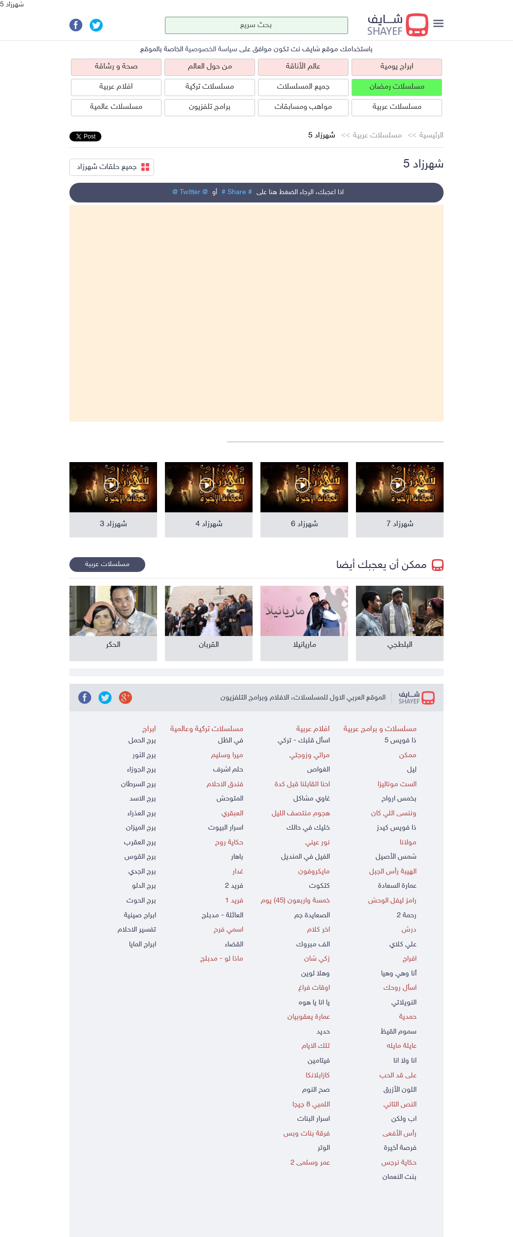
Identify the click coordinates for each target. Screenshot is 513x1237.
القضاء (234, 944)
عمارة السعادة (397, 886)
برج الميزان (141, 828)
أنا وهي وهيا (399, 974)
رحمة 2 (407, 915)
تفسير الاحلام (137, 930)
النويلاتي (404, 1003)
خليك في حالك (308, 828)
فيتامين (319, 1061)
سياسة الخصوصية (211, 49)
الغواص (318, 770)
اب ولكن (404, 1119)
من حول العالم (210, 66)
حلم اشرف (228, 770)
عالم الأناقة (303, 66)
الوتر (324, 1148)
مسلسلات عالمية (116, 107)
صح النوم (316, 1090)
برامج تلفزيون (209, 107)
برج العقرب (140, 842)
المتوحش (230, 799)
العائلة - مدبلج (222, 915)
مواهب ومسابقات (303, 107)
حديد (323, 1032)
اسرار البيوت (225, 828)
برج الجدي (142, 872)
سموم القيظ (399, 1032)
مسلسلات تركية (210, 87)
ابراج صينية (140, 915)
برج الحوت (141, 901)
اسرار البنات (313, 1119)
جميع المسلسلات (303, 87)
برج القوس (140, 857)
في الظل (230, 740)
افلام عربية (116, 87)
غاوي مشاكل (311, 799)
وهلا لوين (315, 974)
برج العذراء (142, 813)
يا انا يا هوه (314, 1003)
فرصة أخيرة (400, 1148)
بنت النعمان (400, 1177)
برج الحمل (142, 740)
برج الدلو (144, 886)
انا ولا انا (405, 1061)
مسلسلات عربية (397, 107)
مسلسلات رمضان (397, 87)
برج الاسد (142, 799)
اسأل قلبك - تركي (304, 740)
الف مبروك (313, 944)
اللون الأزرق (400, 1090)
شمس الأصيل (396, 857)
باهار (237, 857)
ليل (412, 770)
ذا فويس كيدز (397, 828)
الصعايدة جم (312, 915)
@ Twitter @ (190, 192)
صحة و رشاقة (116, 66)
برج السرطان (138, 784)
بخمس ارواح (399, 799)
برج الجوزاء (141, 770)
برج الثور (144, 755)
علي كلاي (403, 944)
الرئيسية (431, 135)
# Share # (237, 192)
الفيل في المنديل (305, 857)
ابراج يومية (397, 66)
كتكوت (319, 886)
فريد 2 (234, 886)
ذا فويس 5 (401, 740)
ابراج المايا (142, 944)
